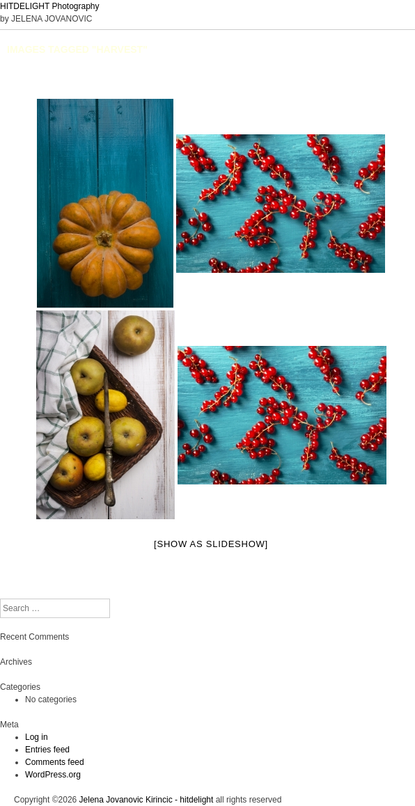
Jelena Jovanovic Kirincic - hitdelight (146, 800)
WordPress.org (53, 775)
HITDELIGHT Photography (50, 6)
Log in (36, 737)
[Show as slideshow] (211, 544)
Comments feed (54, 762)
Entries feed (47, 749)
